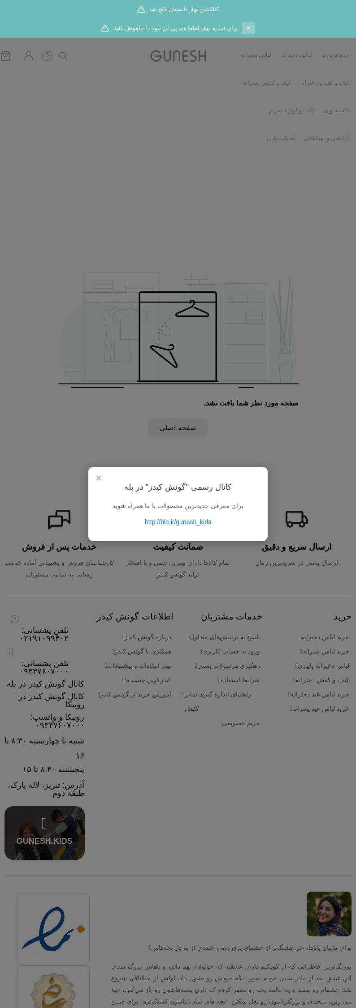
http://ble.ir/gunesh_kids (178, 521)
